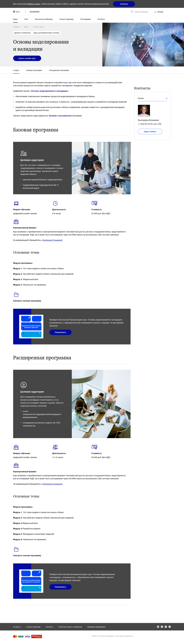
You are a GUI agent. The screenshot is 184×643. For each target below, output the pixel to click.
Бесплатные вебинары (44, 19)
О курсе (16, 70)
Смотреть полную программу (27, 301)
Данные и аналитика (22, 33)
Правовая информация (96, 627)
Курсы (15, 19)
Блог (26, 19)
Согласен (124, 4)
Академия (34, 11)
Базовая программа (34, 70)
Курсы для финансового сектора (46, 33)
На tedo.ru (17, 627)
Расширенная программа (59, 70)
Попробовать (60, 332)
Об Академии (85, 19)
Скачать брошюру (66, 19)
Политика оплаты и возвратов (70, 627)
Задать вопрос (150, 131)
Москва (160, 12)
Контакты (101, 19)
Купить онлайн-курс (27, 58)
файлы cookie (34, 4)
